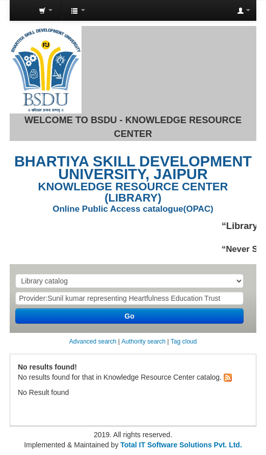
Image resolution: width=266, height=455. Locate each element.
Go (129, 316)
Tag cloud (184, 341)
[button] (45, 10)
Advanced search (93, 341)
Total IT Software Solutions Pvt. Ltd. (180, 445)
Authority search (143, 341)
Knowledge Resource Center (20, 10)
